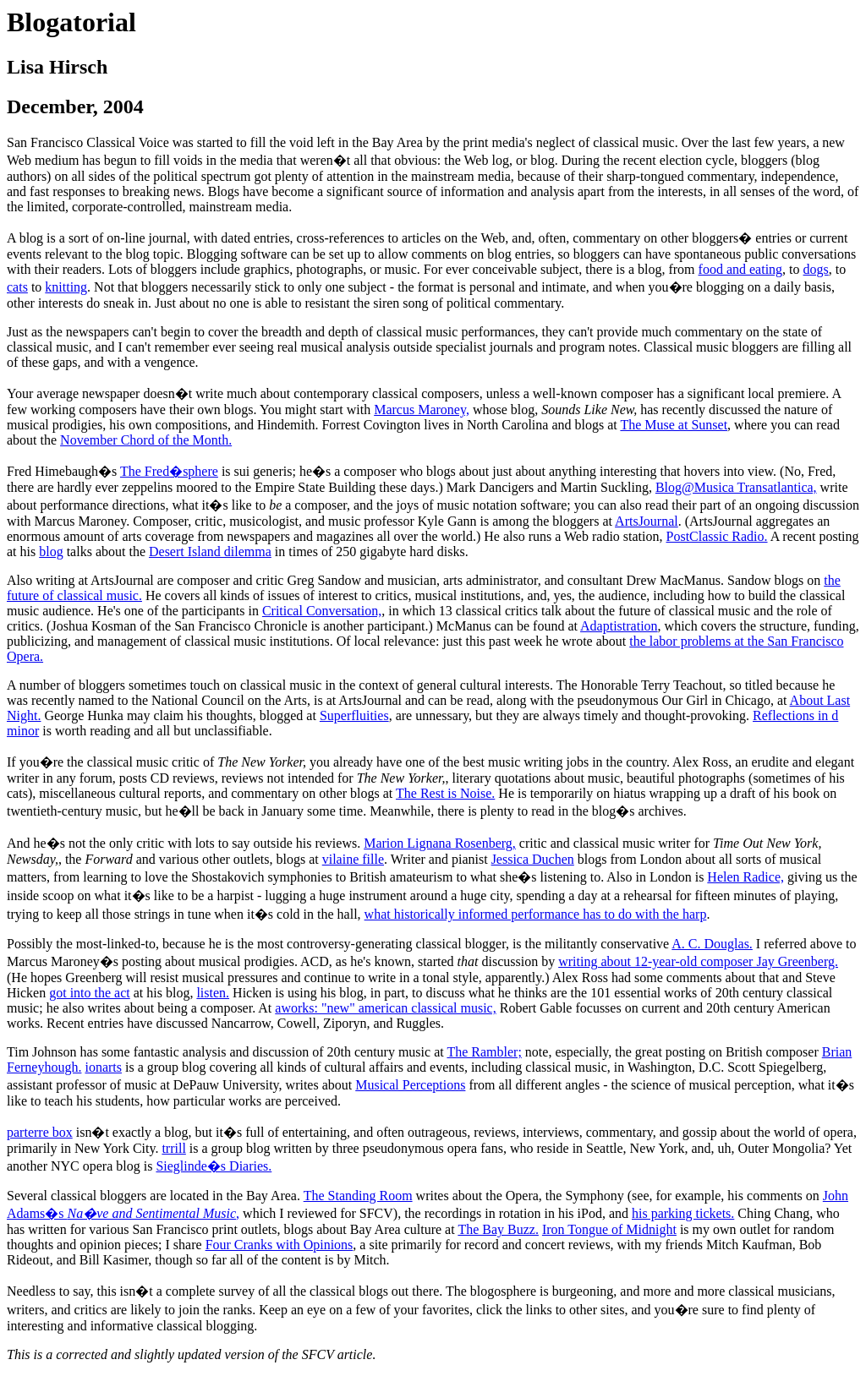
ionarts (103, 1067)
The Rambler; (484, 1052)
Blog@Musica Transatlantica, (736, 487)
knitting (66, 287)
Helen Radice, (745, 877)
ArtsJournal (646, 521)
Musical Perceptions (410, 1085)
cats (17, 287)
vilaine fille (353, 859)
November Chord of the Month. (146, 440)
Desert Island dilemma (210, 551)
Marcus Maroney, (421, 409)
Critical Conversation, (321, 610)
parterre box (40, 1132)
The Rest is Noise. (445, 793)
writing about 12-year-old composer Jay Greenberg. (698, 961)
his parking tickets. (683, 1213)
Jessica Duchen (532, 859)
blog (51, 551)
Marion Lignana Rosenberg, (440, 843)
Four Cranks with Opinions (280, 1244)
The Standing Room (358, 1195)
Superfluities (354, 715)
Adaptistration (619, 626)
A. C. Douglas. (712, 943)
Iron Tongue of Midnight (609, 1229)
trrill (173, 1148)
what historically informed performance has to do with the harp (535, 914)
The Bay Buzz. (498, 1229)
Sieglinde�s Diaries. (213, 1166)
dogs (816, 269)
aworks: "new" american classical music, (385, 1008)
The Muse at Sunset (673, 425)
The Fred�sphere (169, 471)
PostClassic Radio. (717, 536)
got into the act (89, 993)
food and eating (741, 269)
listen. (212, 993)
